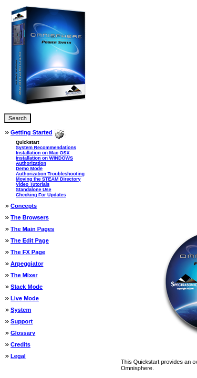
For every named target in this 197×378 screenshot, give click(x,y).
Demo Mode (29, 168)
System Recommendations (46, 147)
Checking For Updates (41, 194)
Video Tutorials (32, 184)
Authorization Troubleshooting (50, 173)
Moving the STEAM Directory (48, 179)
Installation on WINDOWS (44, 158)
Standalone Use (33, 189)
